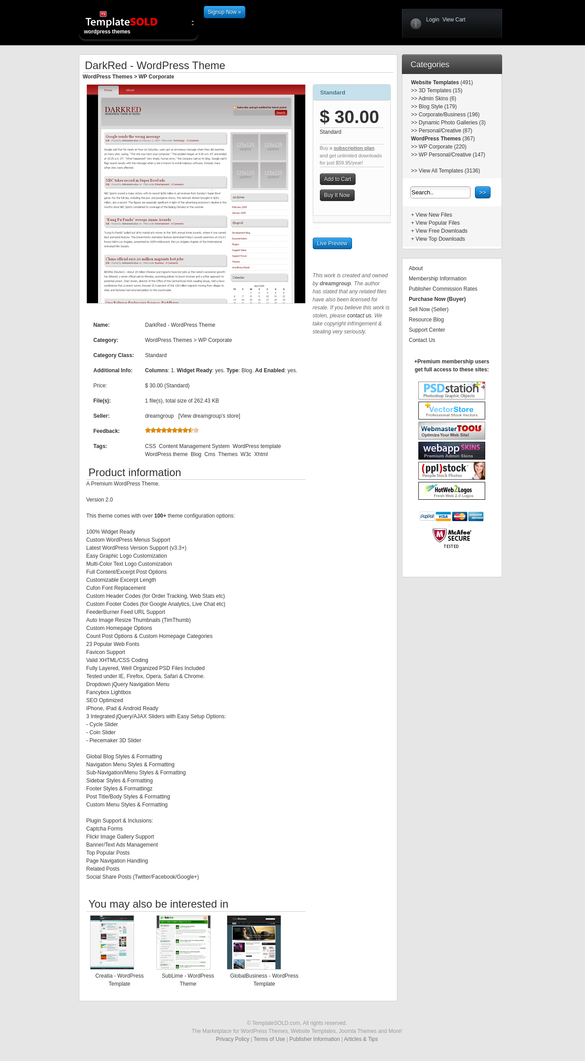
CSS (150, 446)
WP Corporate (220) (442, 147)
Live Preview (332, 243)
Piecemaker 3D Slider (115, 740)
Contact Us (422, 340)
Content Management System (194, 446)
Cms (210, 454)
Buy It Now (337, 195)
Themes (227, 454)
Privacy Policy (233, 1039)
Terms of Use (269, 1039)
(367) (468, 139)
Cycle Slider (104, 724)
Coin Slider (103, 732)
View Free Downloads (442, 231)
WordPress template (257, 446)
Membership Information (437, 279)
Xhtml (261, 454)
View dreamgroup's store (209, 416)
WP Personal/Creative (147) (452, 155)
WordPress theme (166, 454)
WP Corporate (156, 77)
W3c (246, 454)
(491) (466, 82)
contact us (359, 316)
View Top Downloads (440, 239)
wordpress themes (128, 22)
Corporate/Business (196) (449, 114)
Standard (332, 92)
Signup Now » (224, 12)
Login (432, 19)
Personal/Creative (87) (445, 130)
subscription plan (354, 148)
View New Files (434, 215)
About (416, 268)
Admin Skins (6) (437, 98)
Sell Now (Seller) (429, 309)
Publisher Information (315, 1039)
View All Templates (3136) (449, 171)
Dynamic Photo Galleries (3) (452, 122)
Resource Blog (426, 320)
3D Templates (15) (440, 90)
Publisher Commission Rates (443, 289)
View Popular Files (438, 223)
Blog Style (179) (438, 106)
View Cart (454, 19)
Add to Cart (338, 179)
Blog (196, 454)
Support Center (427, 330)
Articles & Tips (361, 1039)
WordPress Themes (108, 77)
